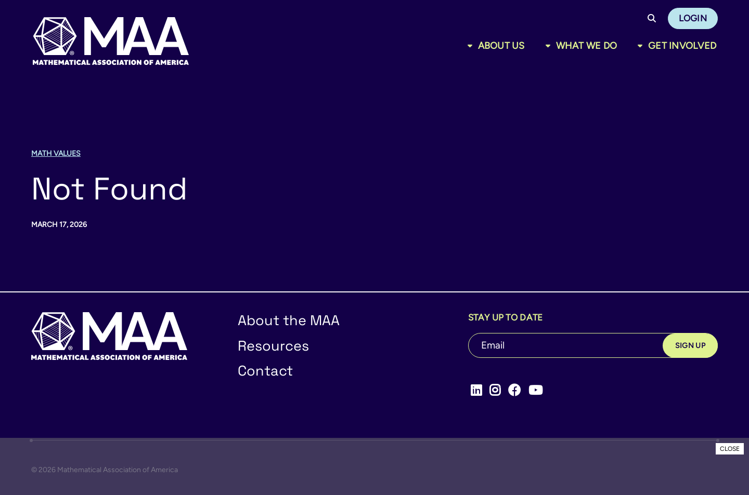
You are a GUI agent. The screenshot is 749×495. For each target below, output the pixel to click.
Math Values (56, 153)
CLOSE (730, 448)
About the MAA (289, 320)
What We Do (586, 45)
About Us (501, 45)
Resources (273, 346)
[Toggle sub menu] (472, 45)
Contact (265, 371)
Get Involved (682, 45)
